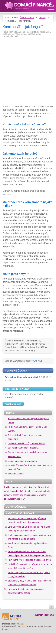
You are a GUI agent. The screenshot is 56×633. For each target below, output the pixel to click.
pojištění (34, 495)
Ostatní (42, 17)
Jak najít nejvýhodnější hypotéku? (23, 448)
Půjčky (7, 487)
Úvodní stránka (27, 17)
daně (13, 487)
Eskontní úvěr (14, 456)
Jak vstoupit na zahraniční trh (22, 377)
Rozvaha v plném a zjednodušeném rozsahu (28, 452)
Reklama (49, 615)
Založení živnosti (15, 473)
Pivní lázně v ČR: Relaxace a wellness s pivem (29, 560)
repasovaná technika (40, 491)
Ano (35, 361)
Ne (40, 361)
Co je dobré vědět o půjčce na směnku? (26, 443)
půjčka (27, 495)
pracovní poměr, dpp (13, 495)
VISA (23, 499)
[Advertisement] (28, 61)
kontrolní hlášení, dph (20, 491)
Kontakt (39, 615)
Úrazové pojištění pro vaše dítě (22, 461)
